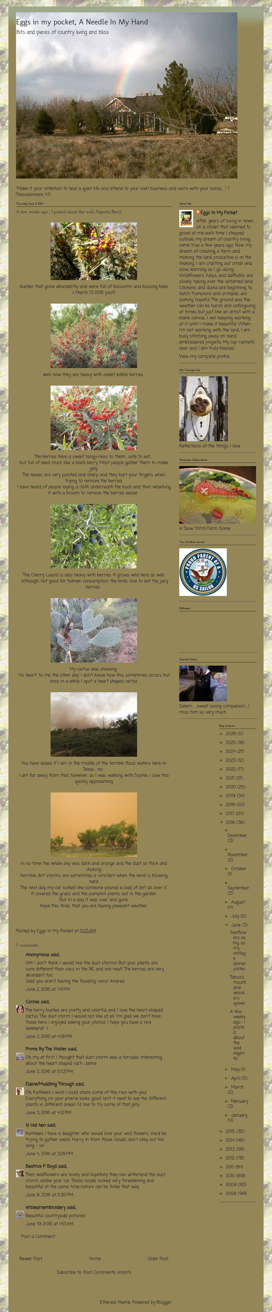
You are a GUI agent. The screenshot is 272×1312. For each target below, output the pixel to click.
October (238, 869)
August (238, 902)
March (237, 1087)
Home (95, 1259)
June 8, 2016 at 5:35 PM (49, 1195)
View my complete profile (204, 356)
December (237, 835)
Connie (32, 1002)
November (238, 855)
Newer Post (30, 1259)
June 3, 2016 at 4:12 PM (48, 1112)
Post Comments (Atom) (107, 1272)
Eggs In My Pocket (219, 213)
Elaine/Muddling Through (50, 1084)
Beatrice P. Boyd (41, 1166)
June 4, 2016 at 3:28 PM (49, 1154)
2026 (232, 734)
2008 (232, 1193)
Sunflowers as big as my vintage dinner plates (238, 950)
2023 (231, 760)
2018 (231, 805)
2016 (231, 822)
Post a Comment (38, 1236)
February (239, 1101)
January (239, 1115)
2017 (231, 813)
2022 (231, 769)
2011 (230, 1167)
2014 (231, 1140)
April (236, 1078)
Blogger (164, 1302)
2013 (231, 1149)
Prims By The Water (46, 1049)
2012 (231, 1158)
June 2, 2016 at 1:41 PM (48, 989)
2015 (231, 1131)
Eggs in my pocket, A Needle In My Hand (82, 21)
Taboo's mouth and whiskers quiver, (238, 990)
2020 (231, 787)
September (238, 888)
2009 (232, 1185)
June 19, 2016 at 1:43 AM (50, 1224)
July (236, 916)
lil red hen (36, 1125)
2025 (231, 742)
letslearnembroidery (46, 1207)
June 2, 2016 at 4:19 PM (49, 1036)
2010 (231, 1176)
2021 (231, 778)
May (236, 1069)
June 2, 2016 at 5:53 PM (49, 1071)
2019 (231, 796)
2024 (231, 751)
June (236, 925)
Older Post (158, 1259)
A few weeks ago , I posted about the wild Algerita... (238, 1035)
